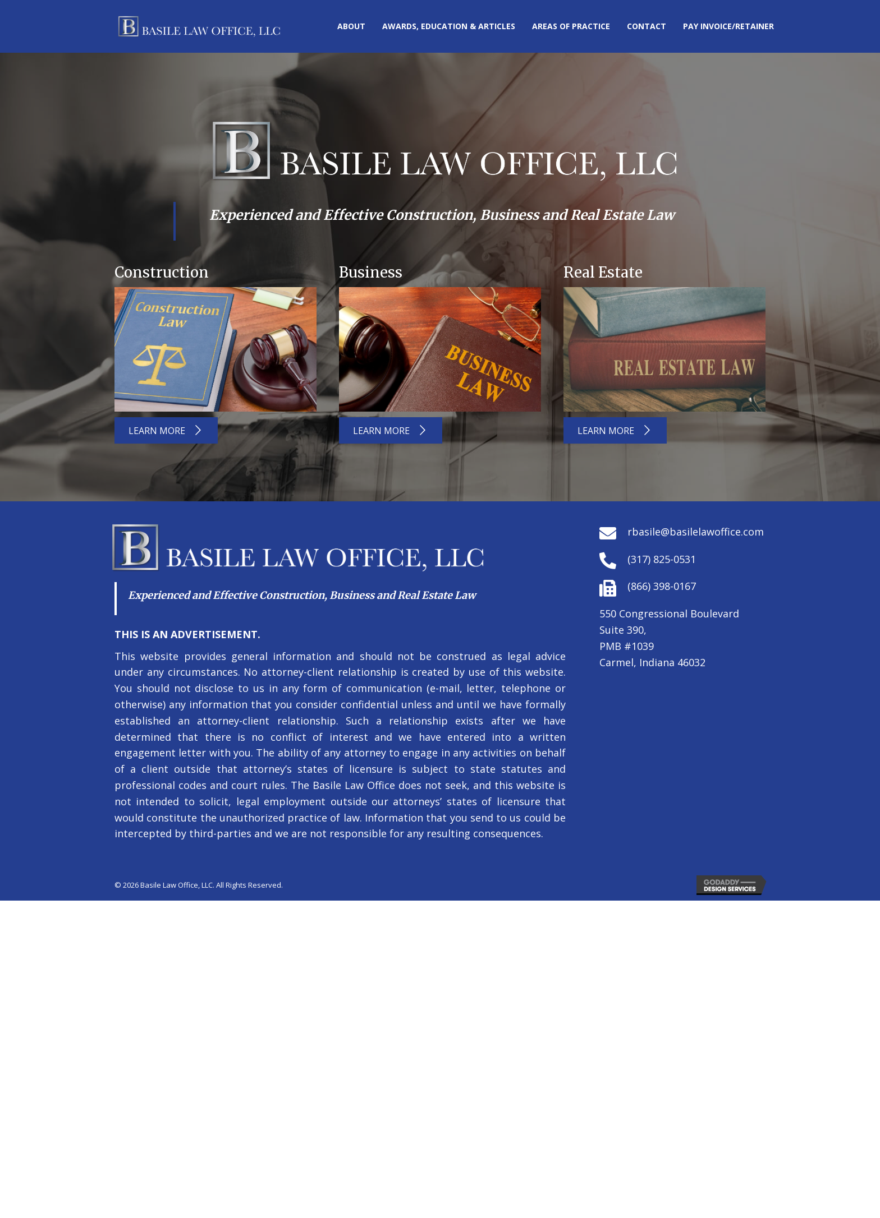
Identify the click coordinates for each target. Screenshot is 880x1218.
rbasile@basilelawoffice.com (695, 531)
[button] (166, 430)
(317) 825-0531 (661, 559)
